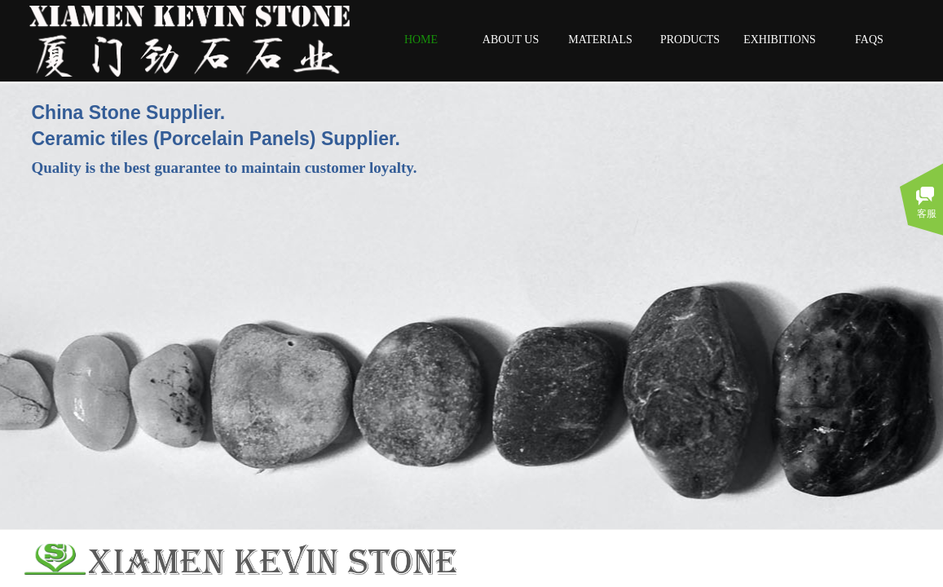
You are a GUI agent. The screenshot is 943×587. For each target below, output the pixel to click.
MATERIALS (600, 39)
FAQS (869, 39)
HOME (421, 39)
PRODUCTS (690, 39)
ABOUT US (511, 39)
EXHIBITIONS (779, 39)
